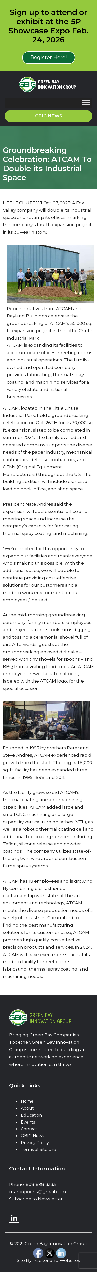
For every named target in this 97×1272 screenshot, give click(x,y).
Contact (29, 1129)
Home (27, 1101)
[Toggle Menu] (86, 102)
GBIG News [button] (48, 115)
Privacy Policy (35, 1142)
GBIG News (32, 1135)
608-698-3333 (41, 1184)
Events (28, 1122)
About (27, 1108)
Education (31, 1115)
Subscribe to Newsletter (36, 1198)
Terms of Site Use (38, 1149)
